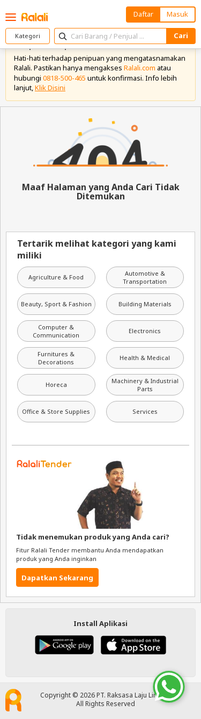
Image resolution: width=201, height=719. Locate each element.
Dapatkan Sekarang (57, 578)
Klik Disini (50, 87)
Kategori (27, 36)
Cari (181, 35)
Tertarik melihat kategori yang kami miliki (96, 249)
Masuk (177, 14)
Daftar (143, 14)
